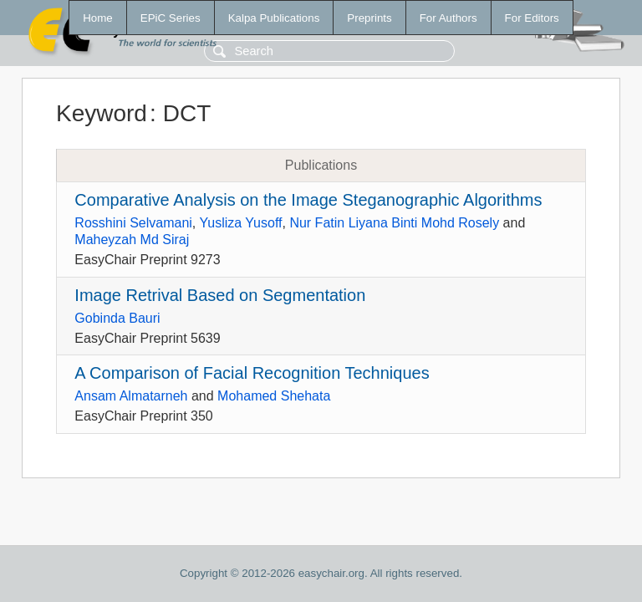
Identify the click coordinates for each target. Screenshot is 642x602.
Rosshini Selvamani (133, 223)
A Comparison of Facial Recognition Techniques (251, 373)
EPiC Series (170, 18)
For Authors (448, 18)
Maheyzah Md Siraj (131, 239)
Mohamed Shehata (273, 396)
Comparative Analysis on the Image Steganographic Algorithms (308, 200)
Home (98, 18)
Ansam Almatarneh (130, 396)
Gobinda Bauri (117, 318)
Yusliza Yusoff (240, 223)
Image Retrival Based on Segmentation (219, 295)
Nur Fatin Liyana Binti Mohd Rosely (394, 223)
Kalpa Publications (274, 18)
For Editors (532, 18)
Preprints (369, 18)
